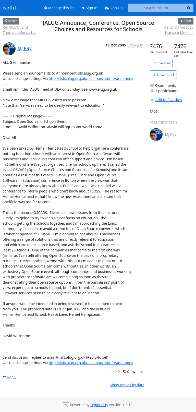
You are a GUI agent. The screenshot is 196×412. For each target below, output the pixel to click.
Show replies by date (127, 384)
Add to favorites (166, 99)
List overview (161, 63)
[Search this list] (156, 8)
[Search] (188, 8)
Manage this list (59, 7)
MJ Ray (24, 48)
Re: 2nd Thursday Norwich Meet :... (178, 30)
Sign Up (114, 7)
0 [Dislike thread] (126, 371)
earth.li (10, 8)
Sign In (89, 7)
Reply (10, 376)
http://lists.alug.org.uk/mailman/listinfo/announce (91, 78)
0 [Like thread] (117, 371)
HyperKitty (99, 404)
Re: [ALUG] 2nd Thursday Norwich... (19, 30)
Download (163, 74)
